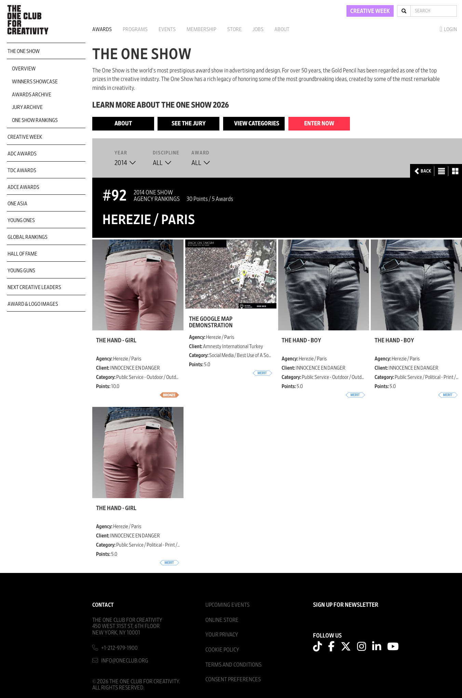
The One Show (24, 51)
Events (167, 29)
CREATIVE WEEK (370, 11)
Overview (24, 68)
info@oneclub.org (124, 660)
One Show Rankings (35, 120)
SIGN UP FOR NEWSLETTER (345, 605)
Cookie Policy (222, 650)
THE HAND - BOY (301, 341)
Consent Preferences (233, 679)
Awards (102, 29)
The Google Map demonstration (211, 322)
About (281, 29)
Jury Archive (27, 107)
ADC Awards (22, 153)
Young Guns (21, 270)
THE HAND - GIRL (116, 341)
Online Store (222, 620)
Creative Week (25, 137)
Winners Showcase (35, 81)
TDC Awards (22, 170)
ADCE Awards (23, 187)
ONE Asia (17, 203)
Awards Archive (31, 94)
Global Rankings (27, 237)
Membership (201, 29)
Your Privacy (221, 635)
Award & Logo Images (33, 304)
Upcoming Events (227, 605)
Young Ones (21, 220)
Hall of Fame (22, 254)
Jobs (258, 29)
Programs (135, 29)
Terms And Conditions (233, 665)
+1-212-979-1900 (119, 648)
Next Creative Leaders (34, 287)
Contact (103, 605)
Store (234, 29)
